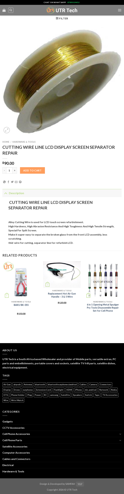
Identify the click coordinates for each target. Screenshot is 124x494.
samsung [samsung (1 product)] (54, 395)
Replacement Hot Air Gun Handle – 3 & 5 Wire (62, 295)
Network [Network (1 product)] (103, 390)
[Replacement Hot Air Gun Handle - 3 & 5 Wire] (62, 274)
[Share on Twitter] (12, 182)
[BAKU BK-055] (21, 280)
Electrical (8, 465)
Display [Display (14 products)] (7, 390)
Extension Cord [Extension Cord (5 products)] (43, 390)
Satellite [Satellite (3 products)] (65, 395)
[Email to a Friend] (16, 182)
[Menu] (120, 10)
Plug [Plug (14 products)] (29, 395)
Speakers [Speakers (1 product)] (77, 395)
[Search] (11, 10)
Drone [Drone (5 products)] (17, 390)
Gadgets (7, 421)
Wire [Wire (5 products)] (5, 400)
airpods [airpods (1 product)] (17, 384)
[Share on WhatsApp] (4, 182)
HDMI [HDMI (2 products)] (69, 390)
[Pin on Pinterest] (20, 182)
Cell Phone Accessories (16, 433)
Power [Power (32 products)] (38, 395)
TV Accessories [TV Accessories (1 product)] (110, 395)
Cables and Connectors (16, 458)
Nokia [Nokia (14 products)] (114, 390)
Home (5, 142)
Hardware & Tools (24, 142)
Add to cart (32, 170)
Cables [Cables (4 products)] (83, 384)
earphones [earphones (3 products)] (28, 390)
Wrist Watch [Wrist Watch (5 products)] (17, 400)
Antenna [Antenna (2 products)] (28, 384)
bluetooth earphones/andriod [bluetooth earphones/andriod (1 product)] (62, 384)
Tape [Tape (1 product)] (97, 395)
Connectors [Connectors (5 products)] (105, 384)
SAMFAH (70, 484)
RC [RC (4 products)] (45, 395)
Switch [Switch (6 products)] (88, 395)
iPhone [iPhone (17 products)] (78, 390)
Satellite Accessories (14, 446)
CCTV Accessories (13, 427)
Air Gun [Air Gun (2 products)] (6, 384)
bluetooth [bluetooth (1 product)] (40, 384)
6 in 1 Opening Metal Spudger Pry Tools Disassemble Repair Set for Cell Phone (103, 307)
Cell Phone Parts (12, 440)
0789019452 (73, 2)
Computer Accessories (16, 452)
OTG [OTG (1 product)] (5, 395)
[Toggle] (5, 193)
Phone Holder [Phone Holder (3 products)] (18, 395)
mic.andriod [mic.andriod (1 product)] (90, 390)
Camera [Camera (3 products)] (93, 384)
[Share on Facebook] (8, 182)
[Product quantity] (9, 170)
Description (13, 193)
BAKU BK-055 (21, 305)
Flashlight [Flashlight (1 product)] (58, 390)
